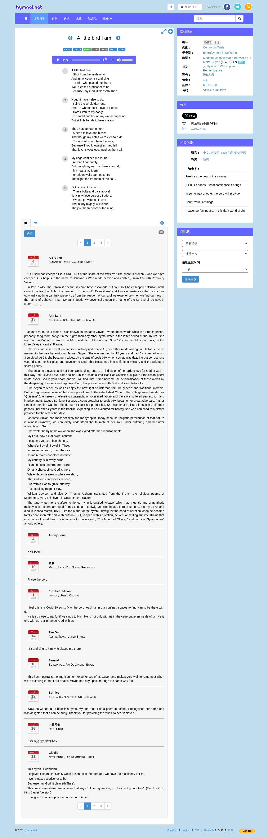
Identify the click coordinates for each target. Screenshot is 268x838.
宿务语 (215, 152)
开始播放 (190, 279)
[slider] (86, 60)
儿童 (79, 18)
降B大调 (208, 74)
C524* (67, 49)
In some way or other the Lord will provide (213, 193)
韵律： (186, 85)
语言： (195, 152)
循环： (186, 42)
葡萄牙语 (240, 152)
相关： (195, 159)
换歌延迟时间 (191, 262)
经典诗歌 (39, 18)
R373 (113, 49)
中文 (206, 152)
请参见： (194, 169)
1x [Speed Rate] (112, 60)
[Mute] (119, 60)
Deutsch (209, 830)
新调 (54, 18)
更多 (107, 18)
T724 (121, 49)
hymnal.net (30, 830)
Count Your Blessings (199, 202)
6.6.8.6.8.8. (210, 85)
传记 (241, 62)
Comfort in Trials (213, 47)
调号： (186, 74)
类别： (186, 47)
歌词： (186, 58)
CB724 (77, 49)
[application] (94, 60)
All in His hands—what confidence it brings (213, 185)
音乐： (186, 66)
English (186, 830)
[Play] (58, 60)
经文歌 (92, 18)
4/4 (205, 80)
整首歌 (208, 42)
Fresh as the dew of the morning (207, 176)
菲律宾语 (227, 152)
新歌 (67, 18)
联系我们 (171, 830)
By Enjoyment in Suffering (220, 52)
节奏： (186, 80)
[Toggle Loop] (105, 60)
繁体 (230, 830)
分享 (30, 233)
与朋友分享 (198, 129)
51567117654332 (214, 90)
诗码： (186, 90)
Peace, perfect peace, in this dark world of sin (215, 210)
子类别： (188, 52)
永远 (216, 42)
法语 (197, 830)
